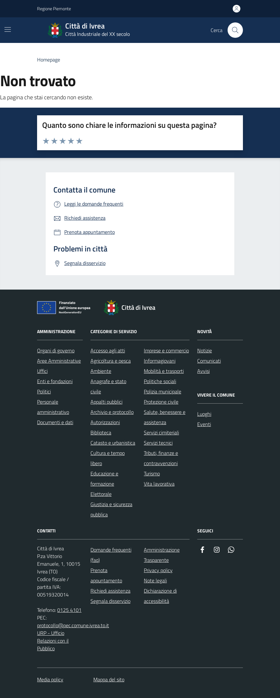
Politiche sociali (160, 381)
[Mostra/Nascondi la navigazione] (8, 29)
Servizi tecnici (158, 443)
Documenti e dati (55, 422)
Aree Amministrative (59, 361)
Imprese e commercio (166, 350)
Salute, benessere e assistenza (164, 417)
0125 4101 (69, 610)
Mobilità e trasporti (164, 371)
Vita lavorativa (159, 484)
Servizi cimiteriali (161, 432)
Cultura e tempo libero (107, 458)
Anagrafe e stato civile (108, 386)
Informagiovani (159, 361)
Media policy (50, 679)
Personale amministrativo (53, 407)
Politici (44, 391)
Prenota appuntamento (106, 575)
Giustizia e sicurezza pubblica (111, 509)
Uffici (42, 371)
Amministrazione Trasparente (162, 555)
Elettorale (101, 494)
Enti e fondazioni (55, 381)
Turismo (152, 473)
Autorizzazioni (105, 422)
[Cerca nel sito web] (235, 30)
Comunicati (209, 361)
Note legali (155, 580)
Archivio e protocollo (112, 412)
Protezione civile (161, 402)
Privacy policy (158, 570)
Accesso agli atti (107, 350)
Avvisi (203, 371)
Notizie (204, 350)
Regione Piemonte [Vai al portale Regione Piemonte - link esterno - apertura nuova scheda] (54, 8)
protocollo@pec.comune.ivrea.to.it (73, 625)
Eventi (204, 424)
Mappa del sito (108, 679)
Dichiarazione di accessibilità (160, 596)
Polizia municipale (162, 391)
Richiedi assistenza (110, 591)
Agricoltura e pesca (110, 361)
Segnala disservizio (110, 601)
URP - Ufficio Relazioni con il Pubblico (53, 640)
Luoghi (204, 414)
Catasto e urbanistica (112, 443)
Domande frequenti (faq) (110, 555)
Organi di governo (55, 350)
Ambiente (100, 371)
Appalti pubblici (106, 402)
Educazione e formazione (104, 479)
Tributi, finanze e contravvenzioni (161, 458)
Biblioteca (100, 432)
